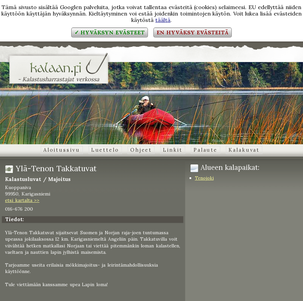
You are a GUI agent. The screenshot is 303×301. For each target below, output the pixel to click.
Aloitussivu (61, 150)
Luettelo (105, 150)
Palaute (205, 150)
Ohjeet (141, 150)
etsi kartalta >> (22, 200)
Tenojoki (204, 178)
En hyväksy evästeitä (193, 32)
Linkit (172, 150)
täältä (162, 20)
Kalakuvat (244, 150)
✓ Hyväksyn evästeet (109, 32)
